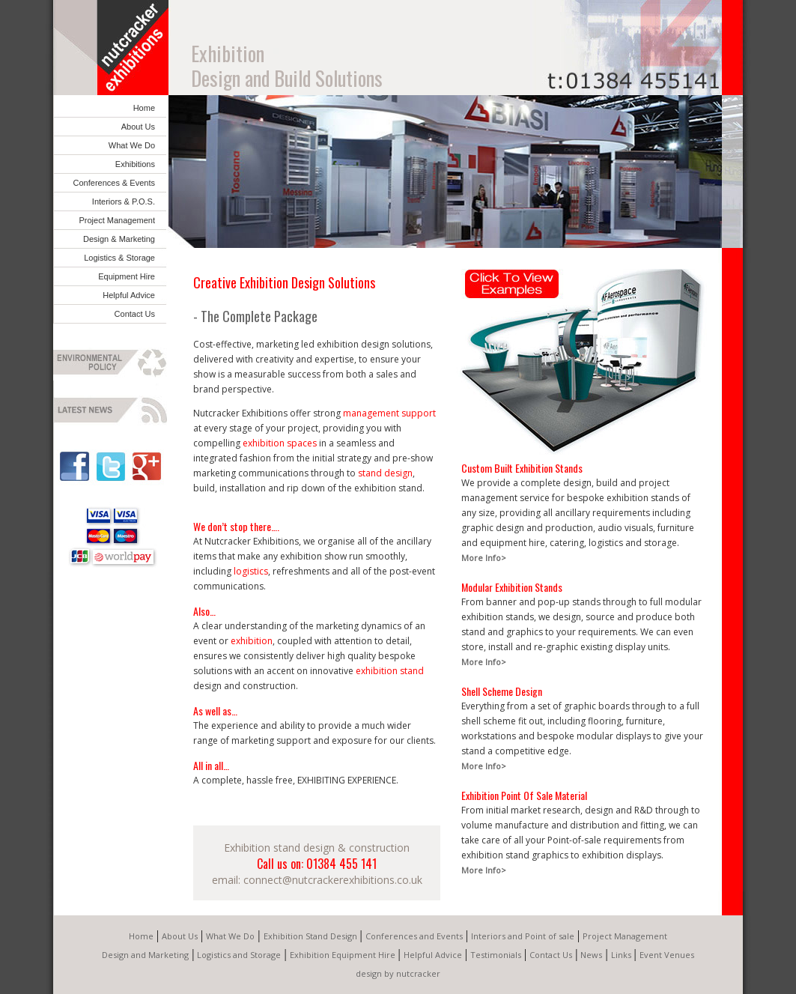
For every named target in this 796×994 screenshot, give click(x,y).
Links (621, 954)
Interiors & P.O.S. (123, 201)
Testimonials (495, 954)
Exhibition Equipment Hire (342, 954)
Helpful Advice (129, 295)
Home (144, 107)
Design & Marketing (119, 238)
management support (389, 413)
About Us (138, 126)
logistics (251, 571)
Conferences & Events (114, 182)
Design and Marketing (145, 954)
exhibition (252, 640)
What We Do (132, 145)
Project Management (117, 220)
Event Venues (666, 954)
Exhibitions (135, 164)
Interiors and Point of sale (522, 936)
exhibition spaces (280, 443)
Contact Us (135, 313)
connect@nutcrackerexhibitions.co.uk (332, 880)
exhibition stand (390, 670)
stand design (385, 473)
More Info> (483, 557)
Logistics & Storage (119, 257)
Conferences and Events (414, 936)
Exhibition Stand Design (310, 936)
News (591, 954)
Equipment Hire (126, 276)
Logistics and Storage (239, 954)
